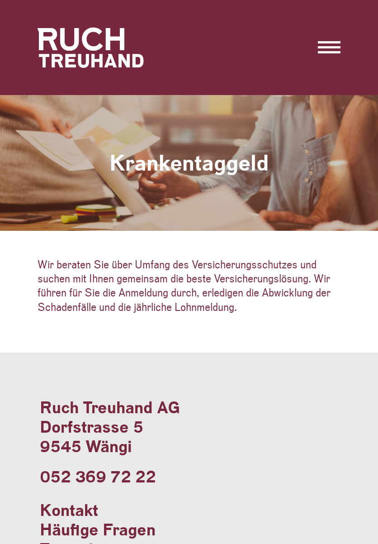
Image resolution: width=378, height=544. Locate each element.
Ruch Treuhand (95, 67)
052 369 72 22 (98, 477)
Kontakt (69, 510)
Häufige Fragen (98, 529)
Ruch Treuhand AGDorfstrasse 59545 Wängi (110, 427)
